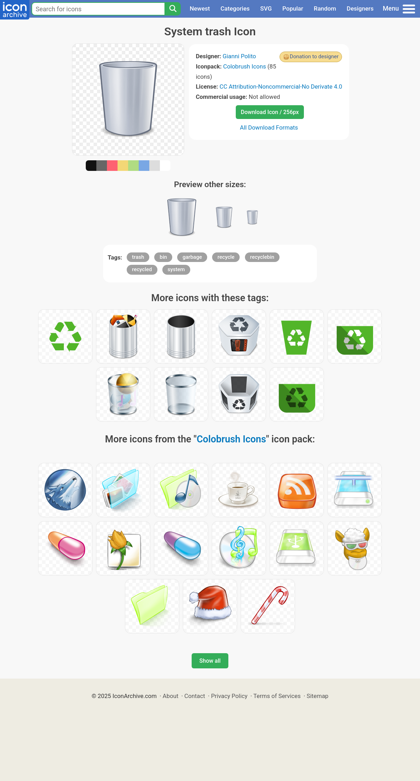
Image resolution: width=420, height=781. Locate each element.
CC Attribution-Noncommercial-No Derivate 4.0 (281, 86)
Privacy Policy (229, 695)
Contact (194, 695)
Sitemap (318, 695)
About (171, 695)
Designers (360, 8)
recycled (142, 269)
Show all (210, 660)
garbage (192, 257)
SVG (266, 8)
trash (138, 257)
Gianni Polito (239, 56)
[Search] (172, 9)
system (176, 269)
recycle (225, 257)
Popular (292, 8)
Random (325, 8)
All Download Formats (269, 127)
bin (163, 257)
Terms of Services (277, 695)
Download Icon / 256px (270, 112)
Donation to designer (314, 56)
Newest (200, 8)
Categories (235, 8)
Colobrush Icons (244, 66)
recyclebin (262, 257)
